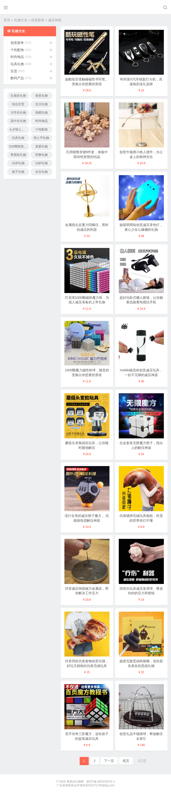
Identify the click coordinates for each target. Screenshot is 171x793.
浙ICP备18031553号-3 (100, 781)
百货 (13, 71)
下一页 (109, 761)
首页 (7, 20)
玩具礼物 (17, 64)
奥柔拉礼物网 (75, 781)
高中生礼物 (18, 121)
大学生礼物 (18, 112)
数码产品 (17, 78)
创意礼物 (41, 95)
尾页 (126, 761)
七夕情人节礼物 (19, 129)
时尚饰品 (17, 57)
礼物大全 (20, 20)
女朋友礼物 (18, 95)
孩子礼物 (18, 171)
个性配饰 (17, 50)
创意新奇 (37, 20)
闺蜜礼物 (41, 112)
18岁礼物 (41, 163)
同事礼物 (41, 155)
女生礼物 (41, 171)
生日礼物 (41, 104)
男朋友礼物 (18, 155)
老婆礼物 (41, 146)
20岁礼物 (18, 163)
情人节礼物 (41, 138)
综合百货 (18, 104)
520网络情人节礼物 (19, 146)
